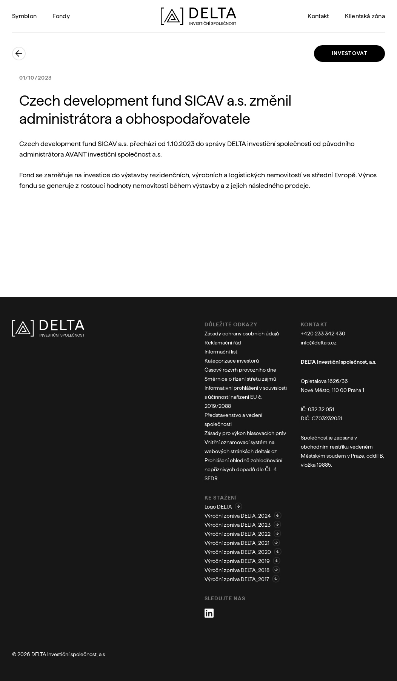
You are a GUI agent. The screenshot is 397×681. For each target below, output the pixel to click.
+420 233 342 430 (323, 334)
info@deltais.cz (319, 343)
